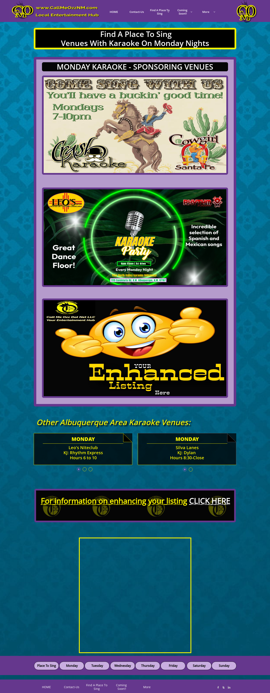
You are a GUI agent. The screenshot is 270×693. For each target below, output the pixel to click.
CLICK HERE (209, 501)
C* (172, 685)
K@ (185, 685)
